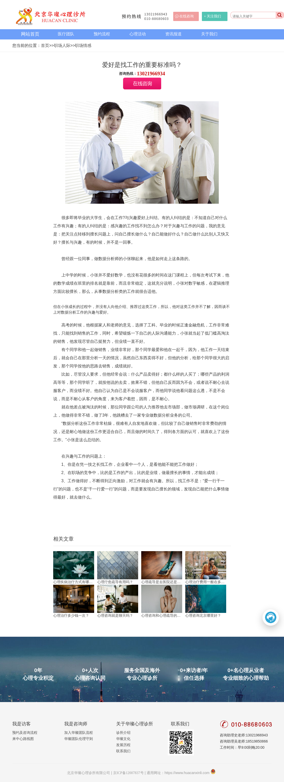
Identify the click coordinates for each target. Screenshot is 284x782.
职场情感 (83, 45)
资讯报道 (173, 34)
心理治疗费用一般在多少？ (205, 582)
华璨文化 (123, 739)
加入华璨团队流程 (78, 733)
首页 (45, 45)
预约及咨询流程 (24, 733)
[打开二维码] (271, 617)
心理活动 (137, 34)
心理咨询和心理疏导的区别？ (161, 616)
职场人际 (62, 45)
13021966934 (151, 73)
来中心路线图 (23, 739)
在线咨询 (186, 16)
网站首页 (30, 34)
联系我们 (123, 751)
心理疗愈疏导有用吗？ (115, 582)
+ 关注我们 (212, 16)
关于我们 (209, 34)
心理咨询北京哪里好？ (203, 616)
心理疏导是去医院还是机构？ (161, 582)
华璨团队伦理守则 (78, 739)
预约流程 (102, 34)
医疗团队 (66, 34)
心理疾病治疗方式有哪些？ (73, 582)
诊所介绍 (123, 733)
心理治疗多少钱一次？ (71, 616)
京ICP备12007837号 (128, 773)
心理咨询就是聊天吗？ (115, 616)
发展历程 (123, 745)
